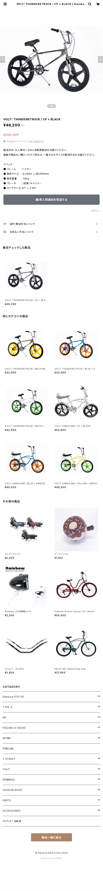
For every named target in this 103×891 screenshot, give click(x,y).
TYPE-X (7, 707)
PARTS (7, 800)
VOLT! (6, 769)
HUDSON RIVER (12, 790)
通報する (95, 210)
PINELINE (8, 748)
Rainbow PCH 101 (13, 696)
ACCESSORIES (11, 810)
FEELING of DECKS (14, 727)
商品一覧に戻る (51, 837)
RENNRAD (9, 779)
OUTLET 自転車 (12, 821)
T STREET (9, 758)
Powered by (51, 858)
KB (4, 717)
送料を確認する (36, 141)
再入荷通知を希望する (51, 199)
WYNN (7, 738)
